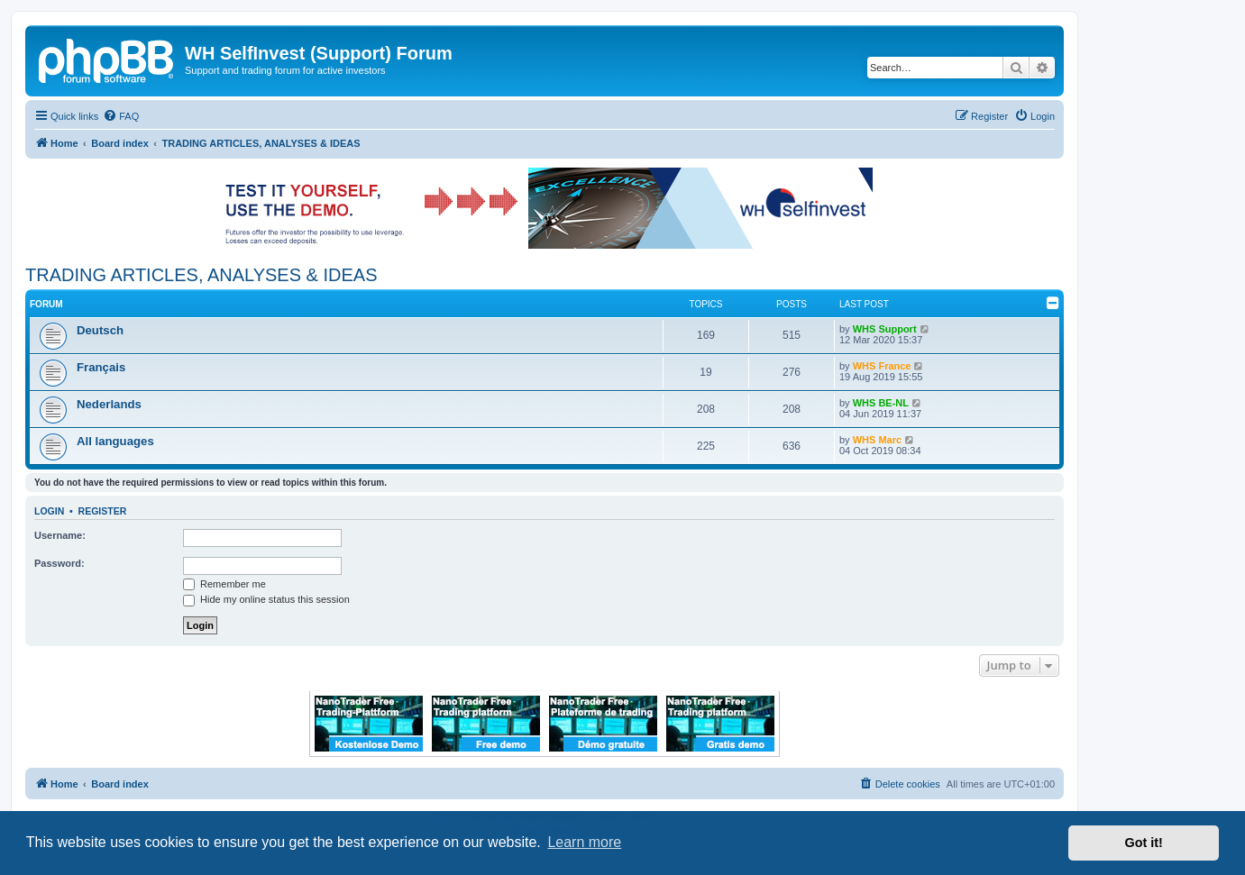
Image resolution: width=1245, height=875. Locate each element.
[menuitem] (121, 116)
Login (49, 511)
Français (101, 367)
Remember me (224, 584)
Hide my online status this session (266, 599)
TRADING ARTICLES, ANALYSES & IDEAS (201, 275)
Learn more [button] (584, 842)
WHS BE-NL (881, 402)
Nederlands (109, 404)
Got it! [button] (1144, 842)
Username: (60, 535)
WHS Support (885, 329)
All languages (115, 441)
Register (102, 511)
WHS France (882, 365)
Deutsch (100, 330)
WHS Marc (877, 439)
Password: (59, 563)
